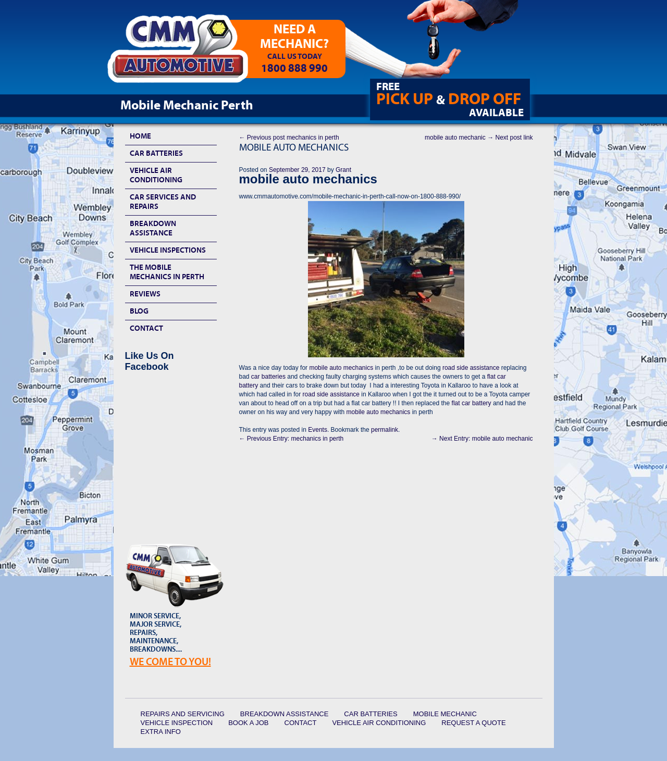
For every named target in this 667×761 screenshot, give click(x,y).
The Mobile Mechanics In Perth (167, 272)
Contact (146, 328)
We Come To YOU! (170, 662)
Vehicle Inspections (168, 250)
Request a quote (473, 723)
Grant (343, 169)
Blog (139, 311)
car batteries (268, 376)
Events (317, 429)
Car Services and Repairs (163, 202)
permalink (384, 429)
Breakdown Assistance (153, 228)
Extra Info (161, 731)
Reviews (145, 294)
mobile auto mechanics (341, 367)
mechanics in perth (289, 137)
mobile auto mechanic (479, 137)
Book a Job (248, 723)
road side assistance (470, 367)
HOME (140, 136)
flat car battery (471, 403)
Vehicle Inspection (177, 723)
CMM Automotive (185, 52)
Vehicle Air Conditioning (156, 175)
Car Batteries (156, 153)
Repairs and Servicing (183, 714)
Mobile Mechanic (445, 714)
